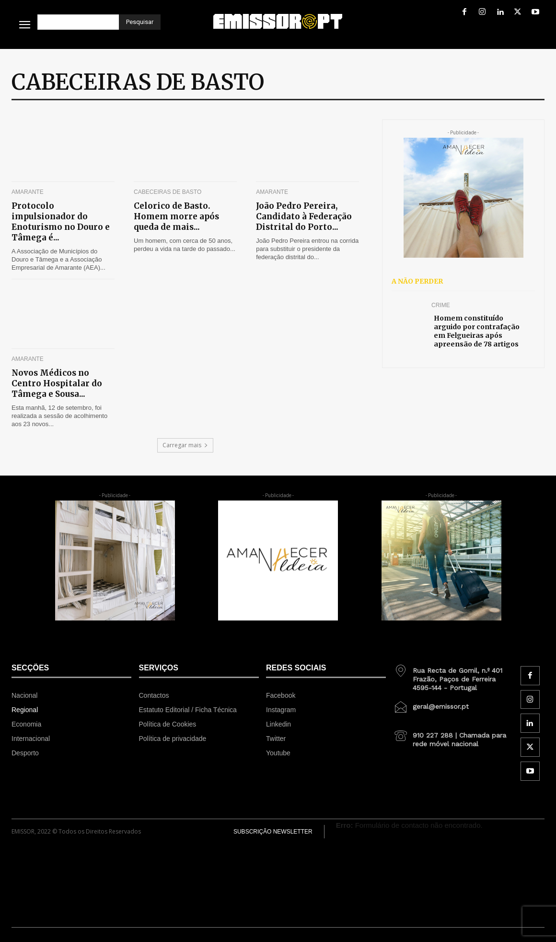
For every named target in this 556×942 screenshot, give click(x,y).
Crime (440, 305)
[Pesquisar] (140, 22)
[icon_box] (453, 676)
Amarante (28, 192)
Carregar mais (185, 445)
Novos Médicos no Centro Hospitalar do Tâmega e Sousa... (57, 383)
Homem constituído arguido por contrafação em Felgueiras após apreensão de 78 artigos (477, 331)
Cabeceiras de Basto (167, 192)
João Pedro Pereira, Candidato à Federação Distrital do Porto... (304, 216)
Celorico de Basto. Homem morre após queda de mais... (176, 216)
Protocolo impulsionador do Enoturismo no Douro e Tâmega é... (61, 222)
